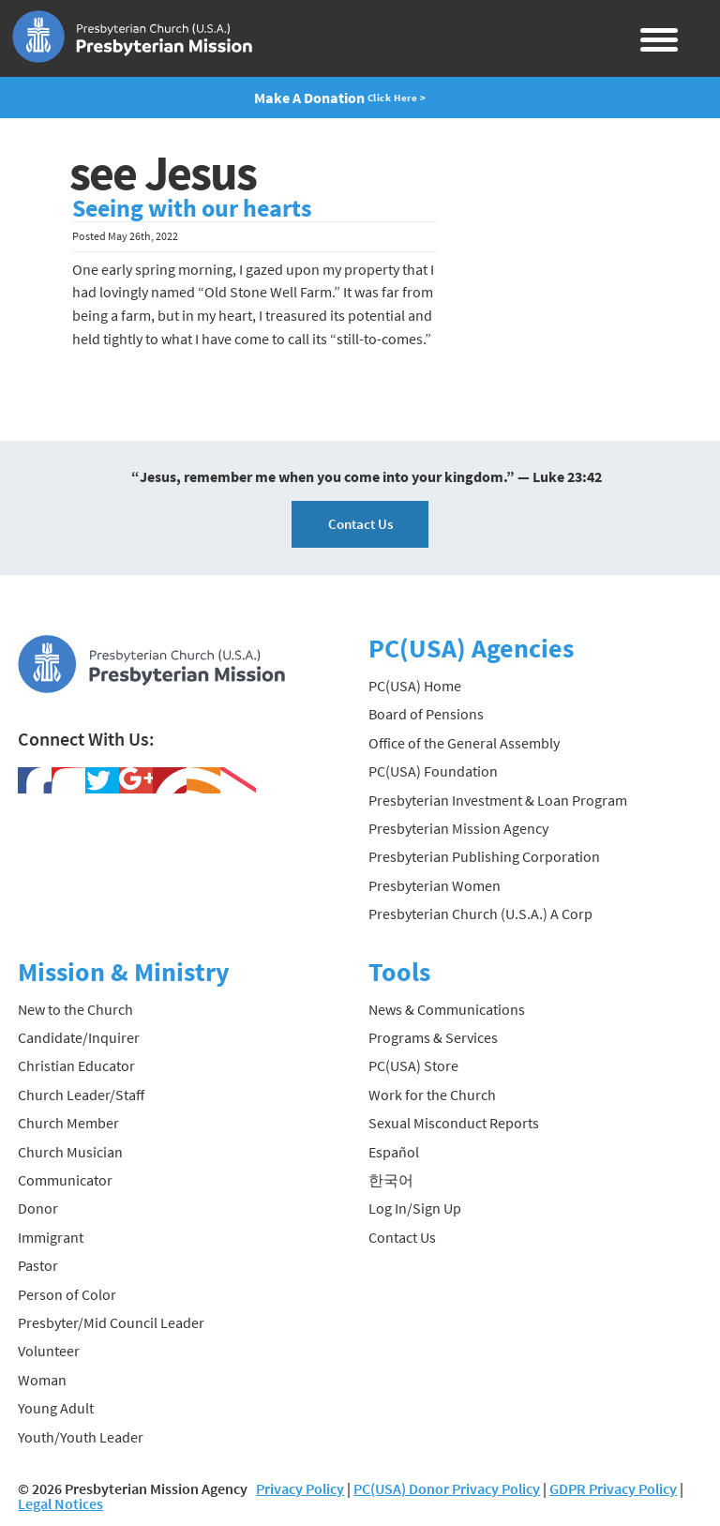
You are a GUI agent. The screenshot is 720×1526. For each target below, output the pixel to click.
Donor (38, 1208)
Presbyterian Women (434, 885)
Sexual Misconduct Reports (453, 1122)
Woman (42, 1379)
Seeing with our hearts (192, 208)
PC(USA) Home (414, 685)
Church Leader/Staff (81, 1094)
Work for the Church (432, 1094)
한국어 (390, 1180)
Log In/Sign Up (414, 1208)
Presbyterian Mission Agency (458, 828)
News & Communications (446, 1009)
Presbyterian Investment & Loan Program (497, 800)
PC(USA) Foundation (433, 771)
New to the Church (75, 1009)
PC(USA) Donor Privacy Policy (446, 1488)
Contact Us (360, 524)
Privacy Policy (300, 1488)
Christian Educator (76, 1065)
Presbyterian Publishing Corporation (484, 856)
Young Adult (56, 1407)
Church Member (68, 1122)
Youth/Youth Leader (80, 1437)
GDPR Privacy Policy (613, 1488)
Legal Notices (60, 1503)
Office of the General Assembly (464, 742)
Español (393, 1151)
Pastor (38, 1265)
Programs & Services (433, 1037)
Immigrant (50, 1237)
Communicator (65, 1180)
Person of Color (67, 1294)
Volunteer (49, 1350)
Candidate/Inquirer (79, 1037)
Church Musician (70, 1151)
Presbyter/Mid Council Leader (111, 1322)
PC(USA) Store (413, 1065)
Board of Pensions (426, 713)
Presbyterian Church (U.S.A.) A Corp (480, 913)
